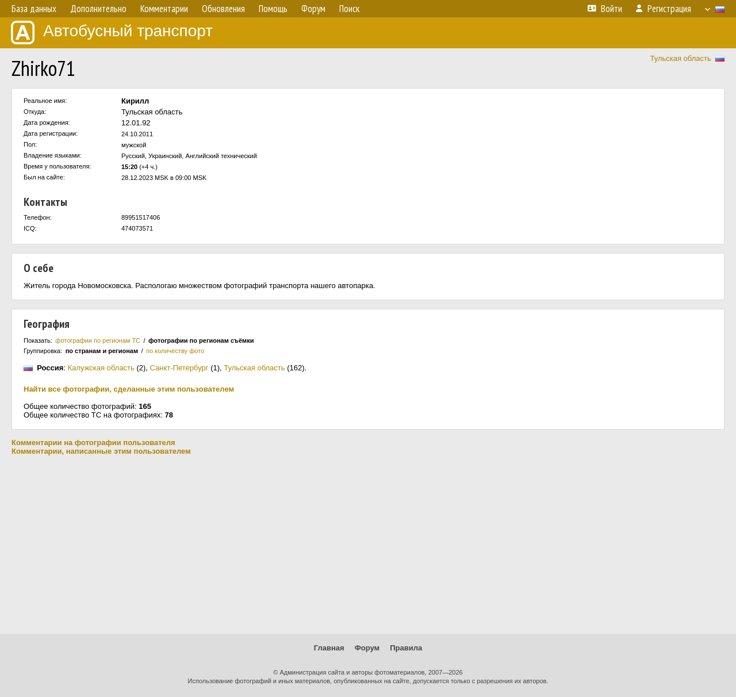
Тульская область (680, 58)
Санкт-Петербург (179, 367)
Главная (329, 648)
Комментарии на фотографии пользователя (93, 442)
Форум (367, 648)
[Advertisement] (368, 544)
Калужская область (101, 367)
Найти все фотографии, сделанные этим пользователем (129, 389)
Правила (406, 648)
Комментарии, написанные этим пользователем (101, 451)
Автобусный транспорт (112, 32)
